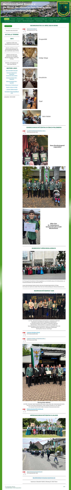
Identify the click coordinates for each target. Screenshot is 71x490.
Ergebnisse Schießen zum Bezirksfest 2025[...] (36, 338)
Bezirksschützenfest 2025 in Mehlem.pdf (35, 409)
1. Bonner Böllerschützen (12, 89)
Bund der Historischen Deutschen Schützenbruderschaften (11, 74)
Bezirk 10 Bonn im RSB (11, 87)
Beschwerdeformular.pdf (11, 70)
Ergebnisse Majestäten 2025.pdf (33, 332)
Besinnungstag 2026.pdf (32, 28)
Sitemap (13, 486)
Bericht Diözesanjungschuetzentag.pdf (34, 471)
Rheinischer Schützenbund (12, 85)
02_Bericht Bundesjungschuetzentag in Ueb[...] (36, 130)
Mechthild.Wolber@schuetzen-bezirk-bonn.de (44, 477)
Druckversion (8, 486)
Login (64, 486)
